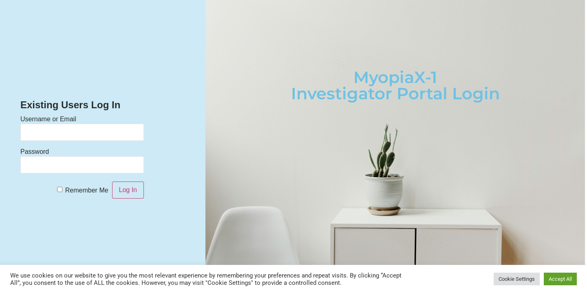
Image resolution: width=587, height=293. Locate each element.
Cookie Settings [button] (517, 279)
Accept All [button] (560, 279)
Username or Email (48, 119)
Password (34, 151)
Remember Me (86, 190)
